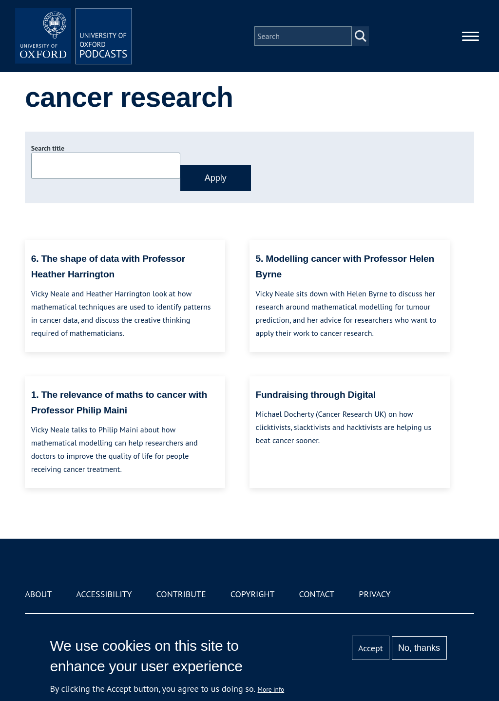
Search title (47, 148)
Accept (370, 648)
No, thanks (419, 648)
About (38, 594)
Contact (316, 594)
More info (271, 689)
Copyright (252, 594)
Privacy (374, 594)
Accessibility (104, 594)
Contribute (181, 594)
